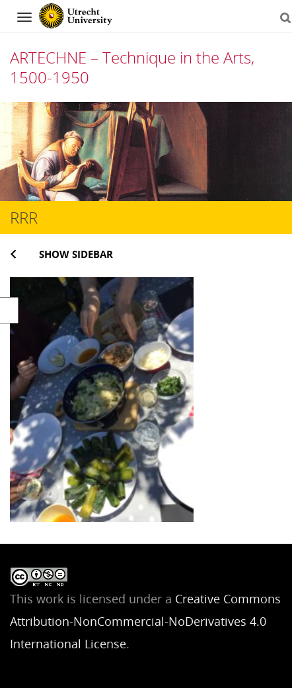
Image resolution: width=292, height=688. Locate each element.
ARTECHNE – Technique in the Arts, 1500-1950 (132, 67)
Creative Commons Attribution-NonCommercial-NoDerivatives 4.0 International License (145, 621)
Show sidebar (76, 254)
